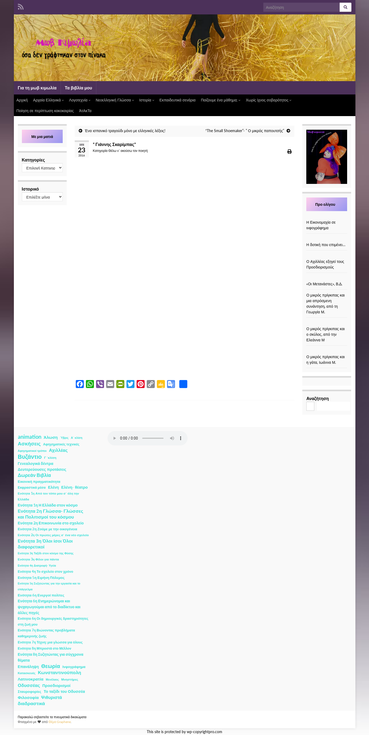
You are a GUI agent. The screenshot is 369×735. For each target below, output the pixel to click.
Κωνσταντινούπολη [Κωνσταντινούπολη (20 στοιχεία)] (59, 672)
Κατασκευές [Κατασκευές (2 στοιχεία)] (26, 673)
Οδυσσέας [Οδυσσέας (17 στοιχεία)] (29, 685)
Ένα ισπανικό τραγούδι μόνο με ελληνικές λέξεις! (125, 130)
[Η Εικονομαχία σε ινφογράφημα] (326, 216)
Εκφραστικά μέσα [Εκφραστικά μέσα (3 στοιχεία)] (32, 487)
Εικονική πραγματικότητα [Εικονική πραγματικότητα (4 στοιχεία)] (39, 481)
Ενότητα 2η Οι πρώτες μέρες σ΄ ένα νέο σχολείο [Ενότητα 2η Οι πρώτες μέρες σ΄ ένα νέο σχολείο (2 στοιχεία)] (53, 535)
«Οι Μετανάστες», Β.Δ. (324, 284)
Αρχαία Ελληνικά (48, 100)
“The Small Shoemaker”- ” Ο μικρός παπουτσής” (244, 130)
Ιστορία (146, 100)
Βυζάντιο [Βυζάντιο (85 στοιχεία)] (30, 457)
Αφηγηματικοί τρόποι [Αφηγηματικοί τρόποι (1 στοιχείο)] (32, 450)
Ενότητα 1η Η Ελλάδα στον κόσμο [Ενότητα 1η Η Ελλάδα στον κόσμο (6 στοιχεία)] (48, 505)
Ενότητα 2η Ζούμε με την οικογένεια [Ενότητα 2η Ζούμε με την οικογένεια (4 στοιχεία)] (47, 529)
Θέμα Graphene (60, 722)
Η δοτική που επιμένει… (326, 244)
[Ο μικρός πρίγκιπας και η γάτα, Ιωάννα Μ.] (326, 351)
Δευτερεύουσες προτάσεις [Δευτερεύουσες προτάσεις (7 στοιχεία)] (42, 469)
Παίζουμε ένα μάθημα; (221, 100)
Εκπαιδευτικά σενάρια (178, 100)
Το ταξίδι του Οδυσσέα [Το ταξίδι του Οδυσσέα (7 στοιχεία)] (64, 691)
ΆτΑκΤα (85, 110)
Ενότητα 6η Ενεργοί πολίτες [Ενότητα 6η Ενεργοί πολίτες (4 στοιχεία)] (41, 595)
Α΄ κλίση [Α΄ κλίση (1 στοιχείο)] (76, 437)
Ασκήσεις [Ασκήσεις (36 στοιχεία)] (29, 443)
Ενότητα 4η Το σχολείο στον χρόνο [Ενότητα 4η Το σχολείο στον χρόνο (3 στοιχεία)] (45, 572)
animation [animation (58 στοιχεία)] (29, 437)
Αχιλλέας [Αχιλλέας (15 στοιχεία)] (58, 450)
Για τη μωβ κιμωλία (37, 87)
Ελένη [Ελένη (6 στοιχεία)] (53, 487)
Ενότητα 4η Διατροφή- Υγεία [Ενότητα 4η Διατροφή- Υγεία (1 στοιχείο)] (37, 565)
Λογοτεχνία (79, 100)
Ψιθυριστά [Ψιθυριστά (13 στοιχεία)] (51, 697)
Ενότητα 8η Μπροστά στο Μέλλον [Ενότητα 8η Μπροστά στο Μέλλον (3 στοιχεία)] (45, 648)
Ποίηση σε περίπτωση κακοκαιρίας (45, 110)
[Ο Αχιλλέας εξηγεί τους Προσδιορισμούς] (326, 256)
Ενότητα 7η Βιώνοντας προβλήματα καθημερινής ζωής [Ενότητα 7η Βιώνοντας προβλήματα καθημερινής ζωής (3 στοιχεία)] (46, 633)
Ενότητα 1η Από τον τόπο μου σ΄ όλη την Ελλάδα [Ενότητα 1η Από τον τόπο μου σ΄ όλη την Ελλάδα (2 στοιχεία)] (48, 496)
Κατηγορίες (33, 159)
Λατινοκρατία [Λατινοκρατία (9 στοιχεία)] (30, 679)
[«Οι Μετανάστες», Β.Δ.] (326, 278)
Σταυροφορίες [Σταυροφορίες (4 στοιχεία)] (29, 691)
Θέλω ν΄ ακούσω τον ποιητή (128, 151)
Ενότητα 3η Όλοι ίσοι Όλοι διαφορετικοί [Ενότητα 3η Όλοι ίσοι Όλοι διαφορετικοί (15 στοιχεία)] (45, 544)
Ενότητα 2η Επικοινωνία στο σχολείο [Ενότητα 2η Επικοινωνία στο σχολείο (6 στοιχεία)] (51, 523)
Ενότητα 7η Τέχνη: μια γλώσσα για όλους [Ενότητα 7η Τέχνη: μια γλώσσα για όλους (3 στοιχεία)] (50, 642)
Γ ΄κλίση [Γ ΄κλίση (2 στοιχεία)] (50, 458)
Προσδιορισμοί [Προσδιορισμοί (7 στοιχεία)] (56, 685)
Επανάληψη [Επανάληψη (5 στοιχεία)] (28, 666)
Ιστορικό (30, 188)
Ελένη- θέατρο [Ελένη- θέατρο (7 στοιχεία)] (74, 487)
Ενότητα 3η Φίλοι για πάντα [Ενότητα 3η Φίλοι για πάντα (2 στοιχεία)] (38, 559)
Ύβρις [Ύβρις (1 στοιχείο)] (64, 437)
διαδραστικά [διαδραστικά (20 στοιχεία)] (31, 703)
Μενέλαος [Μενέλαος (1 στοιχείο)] (52, 679)
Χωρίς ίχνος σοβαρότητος (268, 100)
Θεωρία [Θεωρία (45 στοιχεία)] (50, 666)
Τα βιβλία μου (78, 87)
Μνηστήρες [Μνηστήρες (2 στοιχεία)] (69, 679)
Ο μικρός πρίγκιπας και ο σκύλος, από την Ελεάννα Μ (325, 334)
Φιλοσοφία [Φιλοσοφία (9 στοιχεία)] (28, 697)
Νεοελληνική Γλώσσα (115, 100)
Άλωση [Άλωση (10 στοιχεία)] (51, 437)
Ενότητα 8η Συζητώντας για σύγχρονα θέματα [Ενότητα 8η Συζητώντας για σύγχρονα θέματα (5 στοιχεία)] (51, 657)
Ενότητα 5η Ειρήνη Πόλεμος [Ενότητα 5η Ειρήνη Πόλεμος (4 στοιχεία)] (41, 577)
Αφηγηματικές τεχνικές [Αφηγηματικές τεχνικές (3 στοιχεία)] (61, 444)
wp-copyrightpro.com (204, 732)
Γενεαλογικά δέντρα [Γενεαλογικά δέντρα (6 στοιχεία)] (35, 463)
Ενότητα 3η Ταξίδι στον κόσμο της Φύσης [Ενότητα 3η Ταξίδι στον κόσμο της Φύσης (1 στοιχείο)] (46, 553)
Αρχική (22, 100)
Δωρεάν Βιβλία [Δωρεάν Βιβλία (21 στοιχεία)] (34, 475)
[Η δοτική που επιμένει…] (326, 239)
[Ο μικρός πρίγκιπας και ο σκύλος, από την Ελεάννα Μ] (326, 323)
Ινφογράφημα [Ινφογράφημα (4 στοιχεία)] (73, 667)
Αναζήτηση (317, 398)
